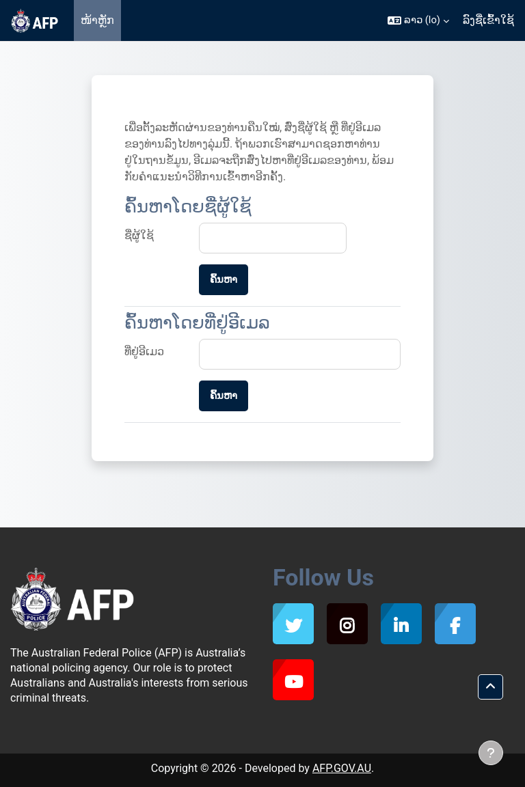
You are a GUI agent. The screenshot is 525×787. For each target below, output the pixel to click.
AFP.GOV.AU (341, 768)
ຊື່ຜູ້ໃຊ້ (139, 235)
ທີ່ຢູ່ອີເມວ (144, 351)
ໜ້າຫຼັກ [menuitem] (97, 20)
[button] (418, 20)
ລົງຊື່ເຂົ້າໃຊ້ (488, 20)
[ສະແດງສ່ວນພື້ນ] (491, 753)
